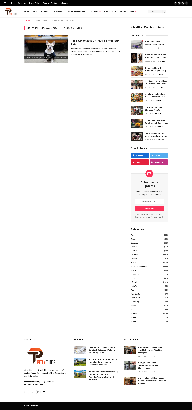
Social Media (110, 11)
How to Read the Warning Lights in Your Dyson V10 (155, 43)
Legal (133, 278)
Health (123, 11)
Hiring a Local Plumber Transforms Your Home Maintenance (148, 365)
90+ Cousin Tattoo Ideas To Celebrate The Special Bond (156, 82)
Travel (133, 321)
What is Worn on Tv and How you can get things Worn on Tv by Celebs (155, 56)
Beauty (44, 11)
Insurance (135, 274)
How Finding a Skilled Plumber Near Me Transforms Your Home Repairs (152, 381)
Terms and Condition (50, 3)
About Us (64, 3)
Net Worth (159, 126)
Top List (134, 314)
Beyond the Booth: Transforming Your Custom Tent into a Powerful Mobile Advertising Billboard (103, 376)
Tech (132, 11)
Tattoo (162, 48)
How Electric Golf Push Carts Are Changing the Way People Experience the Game (103, 362)
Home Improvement (77, 11)
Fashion (134, 251)
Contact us (22, 3)
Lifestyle (94, 11)
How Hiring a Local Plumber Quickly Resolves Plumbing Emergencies (150, 350)
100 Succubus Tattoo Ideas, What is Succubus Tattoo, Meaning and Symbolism (156, 135)
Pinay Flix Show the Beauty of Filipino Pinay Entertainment (155, 69)
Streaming (135, 302)
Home (13, 3)
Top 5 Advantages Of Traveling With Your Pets (95, 42)
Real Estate (135, 294)
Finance (134, 259)
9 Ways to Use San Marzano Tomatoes (153, 108)
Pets (73, 37)
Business (58, 11)
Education (134, 247)
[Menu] (5, 3)
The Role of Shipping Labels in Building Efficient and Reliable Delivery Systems (102, 350)
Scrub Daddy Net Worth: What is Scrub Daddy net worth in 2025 (156, 121)
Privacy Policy (34, 3)
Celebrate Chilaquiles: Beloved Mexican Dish (155, 95)
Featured (161, 74)
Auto (35, 11)
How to (133, 270)
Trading (134, 317)
